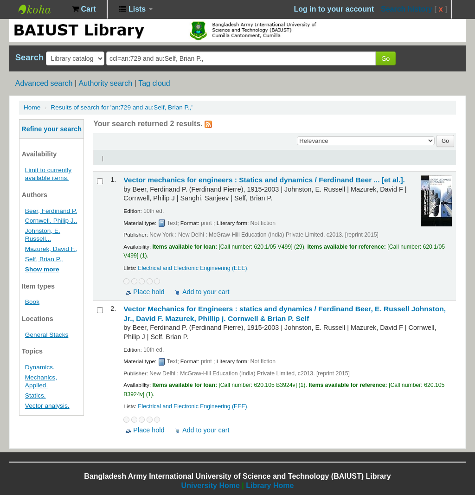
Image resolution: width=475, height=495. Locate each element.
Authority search (105, 83)
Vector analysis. (47, 405)
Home (32, 107)
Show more (42, 269)
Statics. (35, 395)
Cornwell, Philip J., (51, 220)
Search (29, 57)
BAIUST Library (42, 9)
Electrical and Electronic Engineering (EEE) (192, 268)
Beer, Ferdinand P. (51, 210)
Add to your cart (206, 292)
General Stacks (46, 334)
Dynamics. (40, 367)
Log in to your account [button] (334, 9)
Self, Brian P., (44, 259)
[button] (84, 9)
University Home (210, 485)
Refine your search (51, 129)
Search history (406, 9)
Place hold (148, 292)
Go (385, 58)
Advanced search (44, 83)
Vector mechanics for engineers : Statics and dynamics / (264, 180)
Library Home (270, 485)
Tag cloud (154, 83)
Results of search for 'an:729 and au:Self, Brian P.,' (122, 107)
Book (32, 301)
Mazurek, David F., (51, 248)
